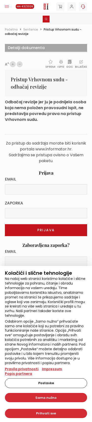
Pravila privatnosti (22, 369)
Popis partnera (18, 373)
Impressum (52, 369)
